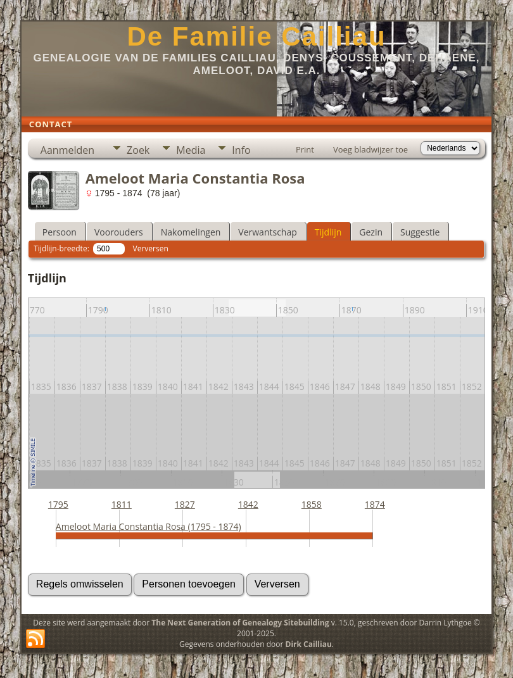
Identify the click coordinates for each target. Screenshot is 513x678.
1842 (248, 504)
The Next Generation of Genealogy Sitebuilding (240, 622)
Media (190, 150)
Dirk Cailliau (309, 644)
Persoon (59, 232)
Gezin (371, 232)
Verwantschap (267, 232)
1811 (121, 504)
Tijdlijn (328, 232)
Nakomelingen (191, 232)
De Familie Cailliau (256, 36)
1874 (375, 504)
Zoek (138, 150)
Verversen (150, 248)
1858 (311, 504)
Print (305, 149)
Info (241, 150)
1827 (185, 504)
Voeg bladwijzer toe (370, 149)
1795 (58, 504)
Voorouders (118, 232)
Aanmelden (67, 150)
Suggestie (420, 232)
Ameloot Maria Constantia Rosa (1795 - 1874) (148, 526)
